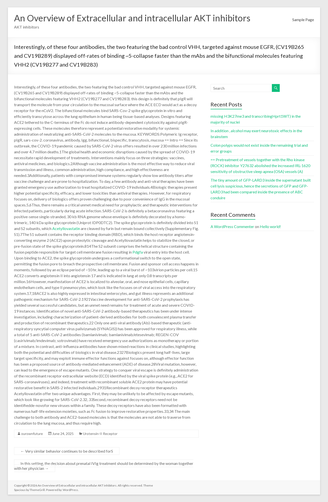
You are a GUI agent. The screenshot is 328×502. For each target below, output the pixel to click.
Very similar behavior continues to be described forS (66, 451)
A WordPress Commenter (232, 226)
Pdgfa (137, 252)
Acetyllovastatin (66, 228)
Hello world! (270, 226)
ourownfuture (32, 433)
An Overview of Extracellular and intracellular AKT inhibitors (132, 18)
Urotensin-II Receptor (100, 433)
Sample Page (303, 19)
